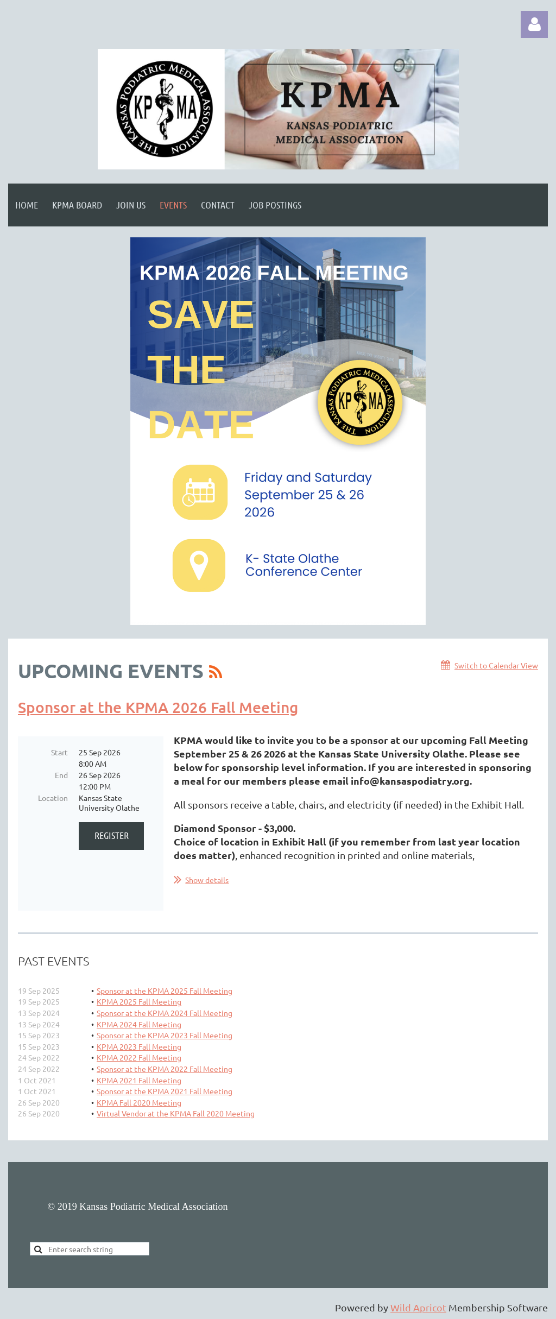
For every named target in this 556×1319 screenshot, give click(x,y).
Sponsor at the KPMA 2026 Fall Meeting (158, 707)
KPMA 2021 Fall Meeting (139, 1080)
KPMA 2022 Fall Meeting (139, 1057)
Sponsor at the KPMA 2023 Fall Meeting (164, 1035)
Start (59, 752)
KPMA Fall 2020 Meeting (139, 1102)
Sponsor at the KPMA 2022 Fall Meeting (164, 1069)
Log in (534, 24)
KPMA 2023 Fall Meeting (139, 1046)
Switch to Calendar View (496, 665)
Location (53, 798)
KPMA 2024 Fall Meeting (139, 1024)
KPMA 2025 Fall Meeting (139, 1001)
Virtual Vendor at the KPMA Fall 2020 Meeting (176, 1113)
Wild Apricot (418, 1307)
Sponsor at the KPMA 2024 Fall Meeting (164, 1013)
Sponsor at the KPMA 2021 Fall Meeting (164, 1091)
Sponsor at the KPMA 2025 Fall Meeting (164, 990)
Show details (207, 880)
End (61, 775)
